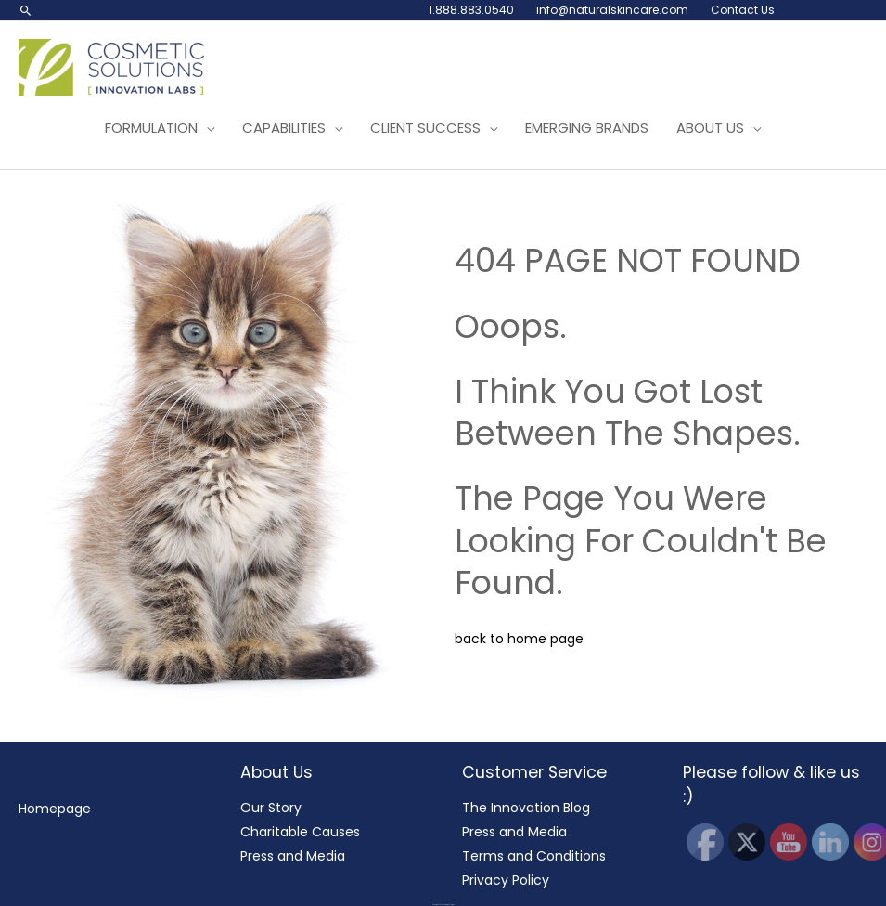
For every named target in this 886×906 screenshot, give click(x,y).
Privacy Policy (505, 880)
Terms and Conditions (534, 856)
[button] (26, 10)
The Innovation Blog (526, 807)
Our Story (271, 807)
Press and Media (292, 856)
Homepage (55, 808)
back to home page (519, 638)
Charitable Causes (300, 831)
